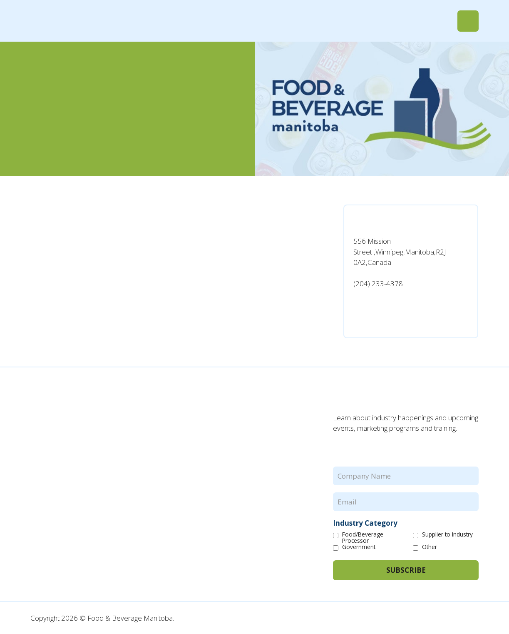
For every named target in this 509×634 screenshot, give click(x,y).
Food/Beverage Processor (362, 538)
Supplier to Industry (447, 535)
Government (358, 547)
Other (429, 547)
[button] (468, 21)
